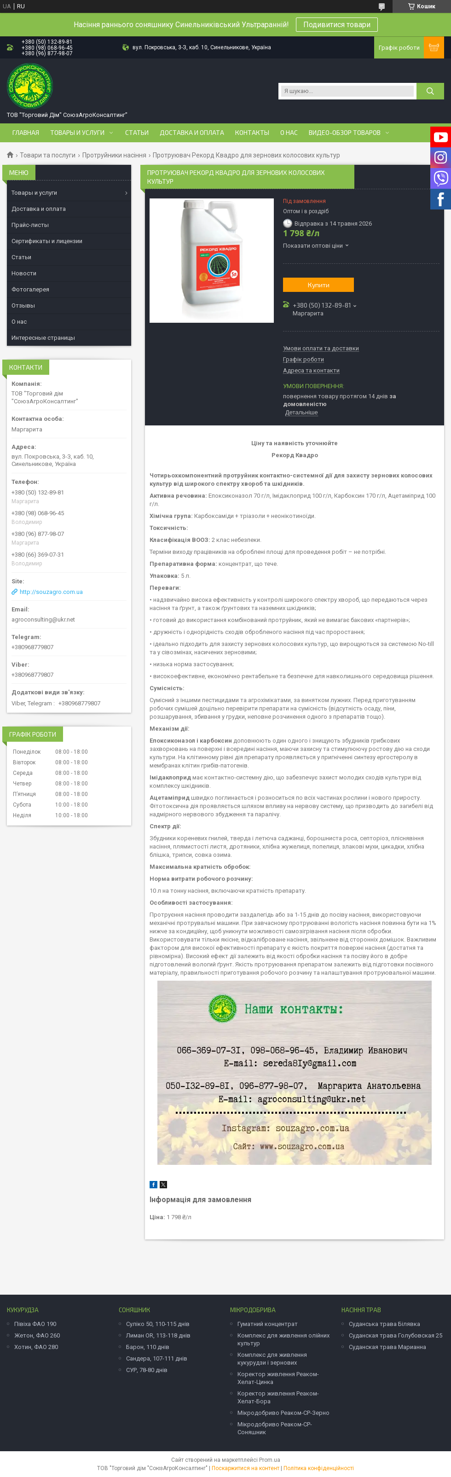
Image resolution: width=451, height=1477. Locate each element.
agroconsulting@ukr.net (43, 619)
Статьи (137, 132)
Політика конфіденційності (318, 1468)
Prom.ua (269, 1460)
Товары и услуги (77, 132)
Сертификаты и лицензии (47, 241)
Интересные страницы (43, 337)
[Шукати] (430, 91)
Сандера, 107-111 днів (156, 1358)
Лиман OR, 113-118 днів (158, 1335)
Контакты (252, 132)
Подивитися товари (336, 24)
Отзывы (23, 305)
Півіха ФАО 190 (35, 1323)
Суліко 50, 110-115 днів (158, 1323)
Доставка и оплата (192, 132)
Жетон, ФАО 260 (37, 1335)
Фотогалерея (30, 289)
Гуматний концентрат (267, 1323)
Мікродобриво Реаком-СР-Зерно (283, 1412)
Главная (25, 132)
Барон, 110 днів (147, 1346)
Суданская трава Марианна (387, 1346)
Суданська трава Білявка (384, 1323)
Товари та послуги (47, 155)
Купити (319, 285)
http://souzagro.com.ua (51, 591)
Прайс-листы (30, 224)
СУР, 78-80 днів (147, 1370)
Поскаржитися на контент (245, 1468)
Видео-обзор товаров (345, 132)
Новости (24, 273)
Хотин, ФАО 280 (36, 1346)
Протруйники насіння (114, 155)
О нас (289, 132)
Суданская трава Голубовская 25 (395, 1335)
